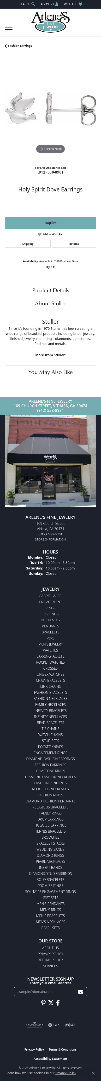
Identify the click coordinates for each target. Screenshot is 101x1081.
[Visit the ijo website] (70, 1025)
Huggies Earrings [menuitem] (50, 825)
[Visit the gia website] (54, 1025)
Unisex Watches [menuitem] (50, 674)
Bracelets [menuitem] (50, 632)
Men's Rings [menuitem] (50, 909)
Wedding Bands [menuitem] (50, 849)
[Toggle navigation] (8, 32)
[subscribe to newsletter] (80, 991)
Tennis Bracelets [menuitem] (50, 831)
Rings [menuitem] (51, 608)
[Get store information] (50, 539)
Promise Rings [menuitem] (50, 885)
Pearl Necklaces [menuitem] (50, 861)
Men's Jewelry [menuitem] (50, 644)
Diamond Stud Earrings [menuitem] (50, 873)
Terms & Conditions (63, 1049)
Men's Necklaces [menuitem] (50, 922)
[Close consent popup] (93, 1073)
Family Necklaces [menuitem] (50, 704)
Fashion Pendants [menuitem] (50, 783)
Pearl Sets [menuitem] (50, 928)
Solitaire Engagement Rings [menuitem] (50, 891)
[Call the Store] (50, 534)
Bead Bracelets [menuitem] (50, 722)
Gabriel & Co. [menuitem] (50, 596)
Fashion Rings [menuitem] (50, 795)
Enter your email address (50, 983)
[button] (27, 4)
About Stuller (50, 303)
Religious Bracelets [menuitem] (50, 807)
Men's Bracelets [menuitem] (50, 915)
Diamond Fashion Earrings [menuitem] (50, 759)
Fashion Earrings (20, 46)
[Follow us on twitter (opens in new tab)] (51, 1003)
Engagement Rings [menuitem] (50, 753)
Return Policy (50, 960)
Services (50, 966)
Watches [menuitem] (50, 650)
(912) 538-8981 (51, 172)
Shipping (27, 244)
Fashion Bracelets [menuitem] (50, 692)
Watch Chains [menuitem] (50, 734)
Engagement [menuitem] (50, 602)
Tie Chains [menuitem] (50, 728)
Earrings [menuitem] (50, 614)
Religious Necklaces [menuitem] (50, 789)
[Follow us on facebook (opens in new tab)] (58, 1003)
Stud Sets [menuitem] (50, 740)
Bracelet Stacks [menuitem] (50, 843)
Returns (74, 244)
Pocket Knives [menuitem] (50, 746)
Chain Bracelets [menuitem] (50, 680)
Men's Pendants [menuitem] (50, 903)
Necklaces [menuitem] (50, 620)
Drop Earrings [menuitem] (50, 819)
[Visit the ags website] (34, 1025)
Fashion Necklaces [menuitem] (50, 698)
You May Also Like (50, 372)
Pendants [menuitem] (50, 626)
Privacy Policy (50, 954)
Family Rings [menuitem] (50, 813)
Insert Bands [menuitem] (50, 867)
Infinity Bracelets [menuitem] (50, 710)
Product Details (50, 290)
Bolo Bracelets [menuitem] (51, 879)
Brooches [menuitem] (50, 837)
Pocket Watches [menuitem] (50, 662)
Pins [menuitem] (50, 638)
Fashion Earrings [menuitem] (50, 765)
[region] (50, 109)
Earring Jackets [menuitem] (50, 656)
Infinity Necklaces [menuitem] (50, 716)
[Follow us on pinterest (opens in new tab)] (43, 1003)
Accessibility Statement (50, 1059)
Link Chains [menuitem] (50, 686)
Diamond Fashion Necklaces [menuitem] (50, 777)
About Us (50, 948)
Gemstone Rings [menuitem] (50, 771)
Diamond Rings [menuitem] (50, 855)
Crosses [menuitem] (50, 668)
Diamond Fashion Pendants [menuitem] (50, 801)
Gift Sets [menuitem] (50, 897)
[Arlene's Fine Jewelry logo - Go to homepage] (50, 22)
